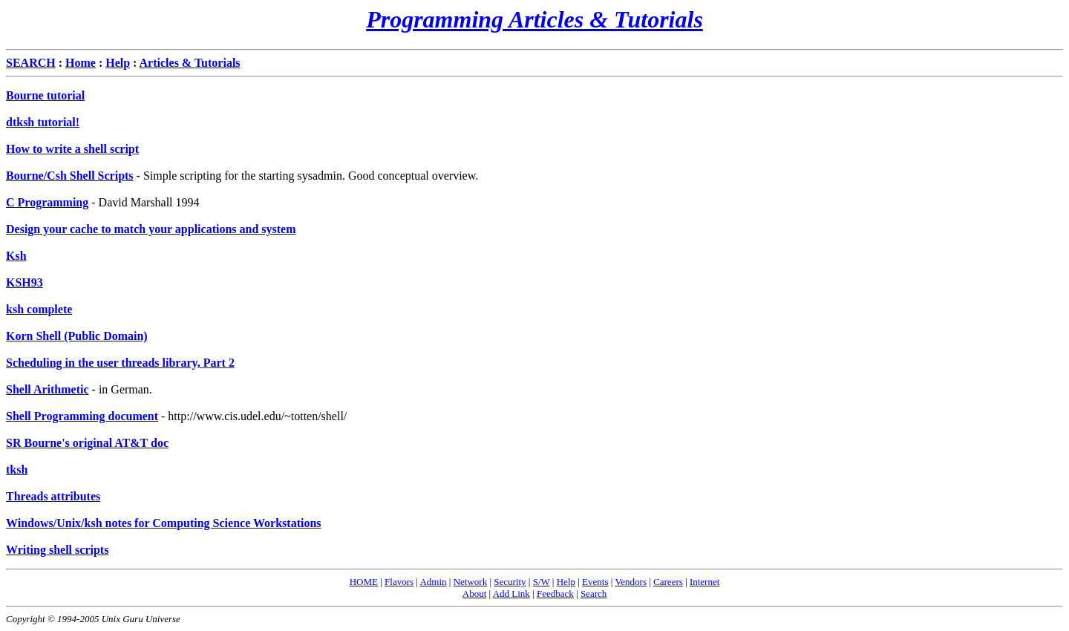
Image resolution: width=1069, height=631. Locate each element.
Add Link (511, 593)
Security (510, 581)
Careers (668, 581)
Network (471, 581)
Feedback (555, 593)
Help (566, 581)
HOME (364, 581)
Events (595, 581)
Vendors (631, 581)
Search (594, 593)
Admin (432, 581)
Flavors (399, 581)
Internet (704, 581)
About (474, 593)
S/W (541, 581)
